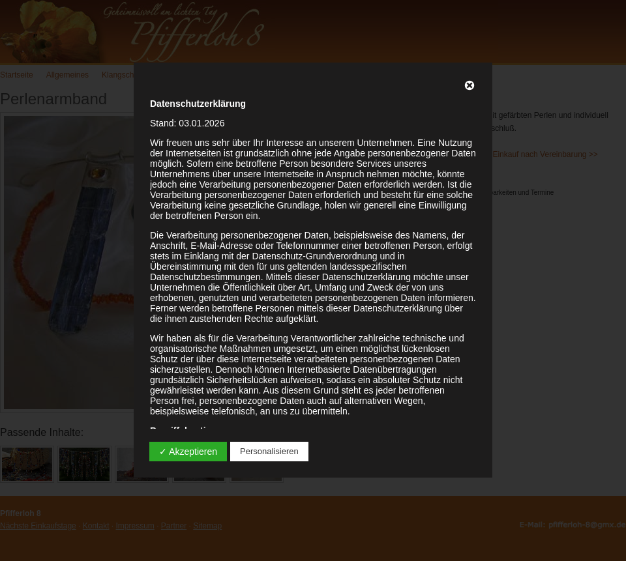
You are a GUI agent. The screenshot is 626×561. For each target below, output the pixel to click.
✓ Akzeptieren (188, 451)
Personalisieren (269, 451)
